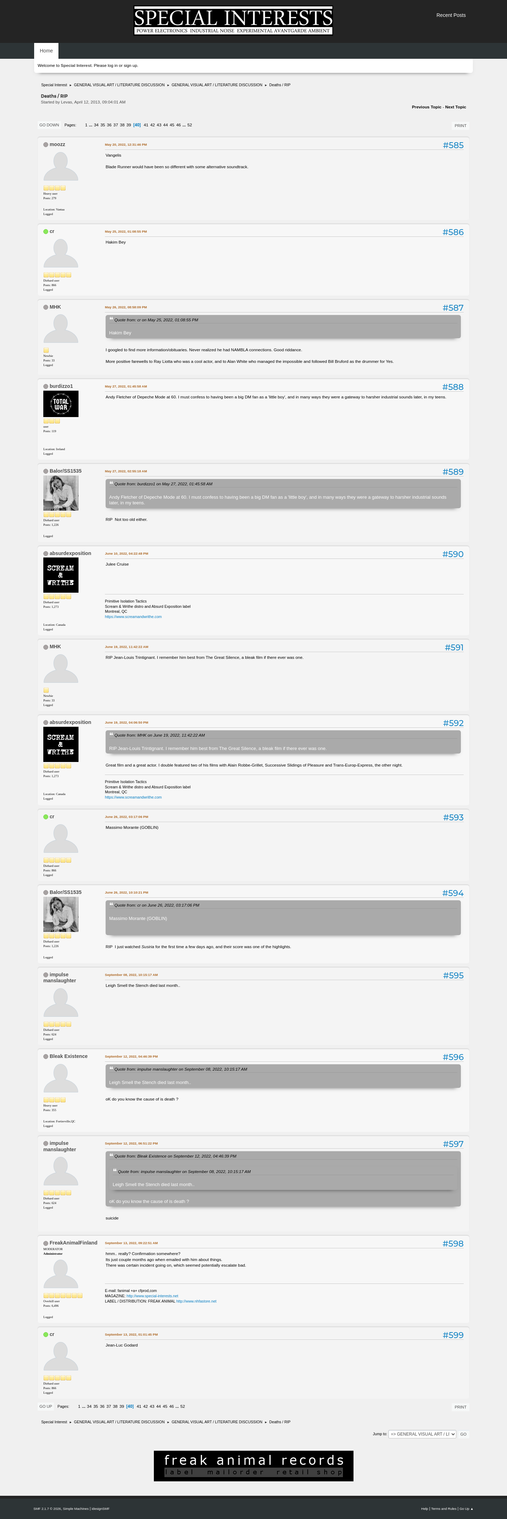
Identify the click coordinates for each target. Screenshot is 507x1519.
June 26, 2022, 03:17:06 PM (126, 817)
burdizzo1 (61, 386)
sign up (130, 65)
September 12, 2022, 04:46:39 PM (131, 1056)
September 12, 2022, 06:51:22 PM (131, 1143)
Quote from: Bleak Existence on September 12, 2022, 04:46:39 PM (175, 1156)
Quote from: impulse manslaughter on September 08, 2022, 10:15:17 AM (180, 1069)
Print (461, 126)
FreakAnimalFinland (74, 1243)
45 (172, 124)
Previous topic (427, 107)
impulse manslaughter (59, 978)
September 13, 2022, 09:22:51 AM (131, 1243)
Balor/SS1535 (66, 471)
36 (109, 124)
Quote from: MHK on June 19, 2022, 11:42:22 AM (159, 735)
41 (146, 124)
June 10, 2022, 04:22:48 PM (126, 553)
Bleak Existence (69, 1056)
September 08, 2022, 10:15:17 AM (131, 975)
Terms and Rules (444, 1509)
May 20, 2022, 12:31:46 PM (126, 144)
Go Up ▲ (466, 1509)
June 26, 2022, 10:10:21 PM (126, 892)
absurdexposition (70, 553)
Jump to (379, 1434)
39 (128, 124)
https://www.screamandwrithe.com (133, 616)
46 (178, 124)
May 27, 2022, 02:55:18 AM (126, 471)
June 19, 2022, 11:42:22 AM (126, 647)
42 (152, 124)
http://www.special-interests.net (153, 1296)
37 (115, 124)
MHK (55, 307)
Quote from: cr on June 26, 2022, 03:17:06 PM (156, 905)
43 (159, 124)
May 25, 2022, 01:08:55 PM (126, 231)
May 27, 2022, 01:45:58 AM (126, 386)
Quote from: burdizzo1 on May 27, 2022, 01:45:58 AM (163, 483)
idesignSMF (100, 1509)
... (91, 124)
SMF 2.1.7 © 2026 (47, 1509)
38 (122, 124)
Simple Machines (76, 1509)
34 (96, 124)
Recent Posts (451, 15)
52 (189, 124)
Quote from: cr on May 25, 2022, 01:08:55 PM (156, 319)
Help (424, 1509)
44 (165, 124)
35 (102, 124)
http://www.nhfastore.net (196, 1301)
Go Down (49, 125)
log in (113, 65)
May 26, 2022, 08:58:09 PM (126, 307)
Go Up (45, 1406)
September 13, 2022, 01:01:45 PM (131, 1334)
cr (52, 231)
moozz (57, 144)
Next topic (455, 107)
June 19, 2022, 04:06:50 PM (126, 722)
